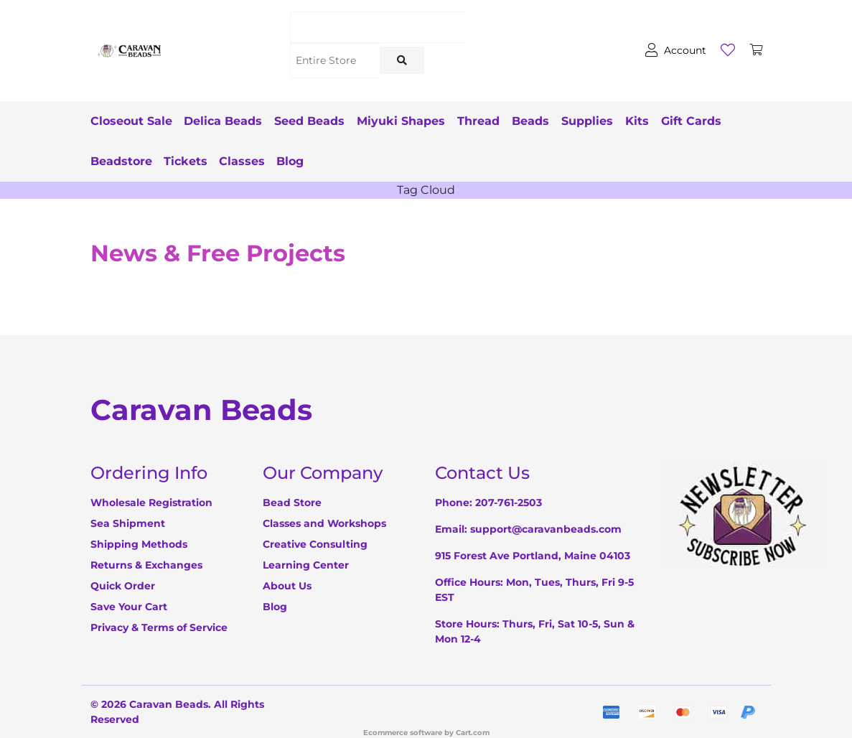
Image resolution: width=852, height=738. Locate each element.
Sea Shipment (127, 523)
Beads (556, 121)
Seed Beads (320, 121)
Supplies (618, 121)
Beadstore (193, 161)
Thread (499, 121)
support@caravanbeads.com (546, 529)
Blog (367, 161)
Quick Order (122, 585)
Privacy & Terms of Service (159, 627)
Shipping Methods (138, 544)
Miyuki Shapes (417, 121)
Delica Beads (228, 121)
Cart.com (473, 732)
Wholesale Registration (151, 502)
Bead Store (292, 502)
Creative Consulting (315, 544)
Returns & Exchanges (146, 565)
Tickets (257, 161)
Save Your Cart (128, 606)
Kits (673, 121)
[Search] (377, 27)
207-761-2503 (508, 502)
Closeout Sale (131, 121)
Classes (319, 161)
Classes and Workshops (324, 523)
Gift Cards (120, 161)
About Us (287, 585)
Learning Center (306, 565)
